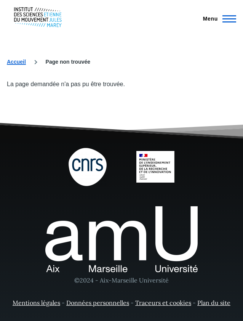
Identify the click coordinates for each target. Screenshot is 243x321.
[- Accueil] (38, 17)
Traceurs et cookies (163, 303)
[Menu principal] (217, 19)
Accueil (16, 62)
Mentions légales (36, 303)
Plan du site (213, 303)
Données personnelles (97, 303)
